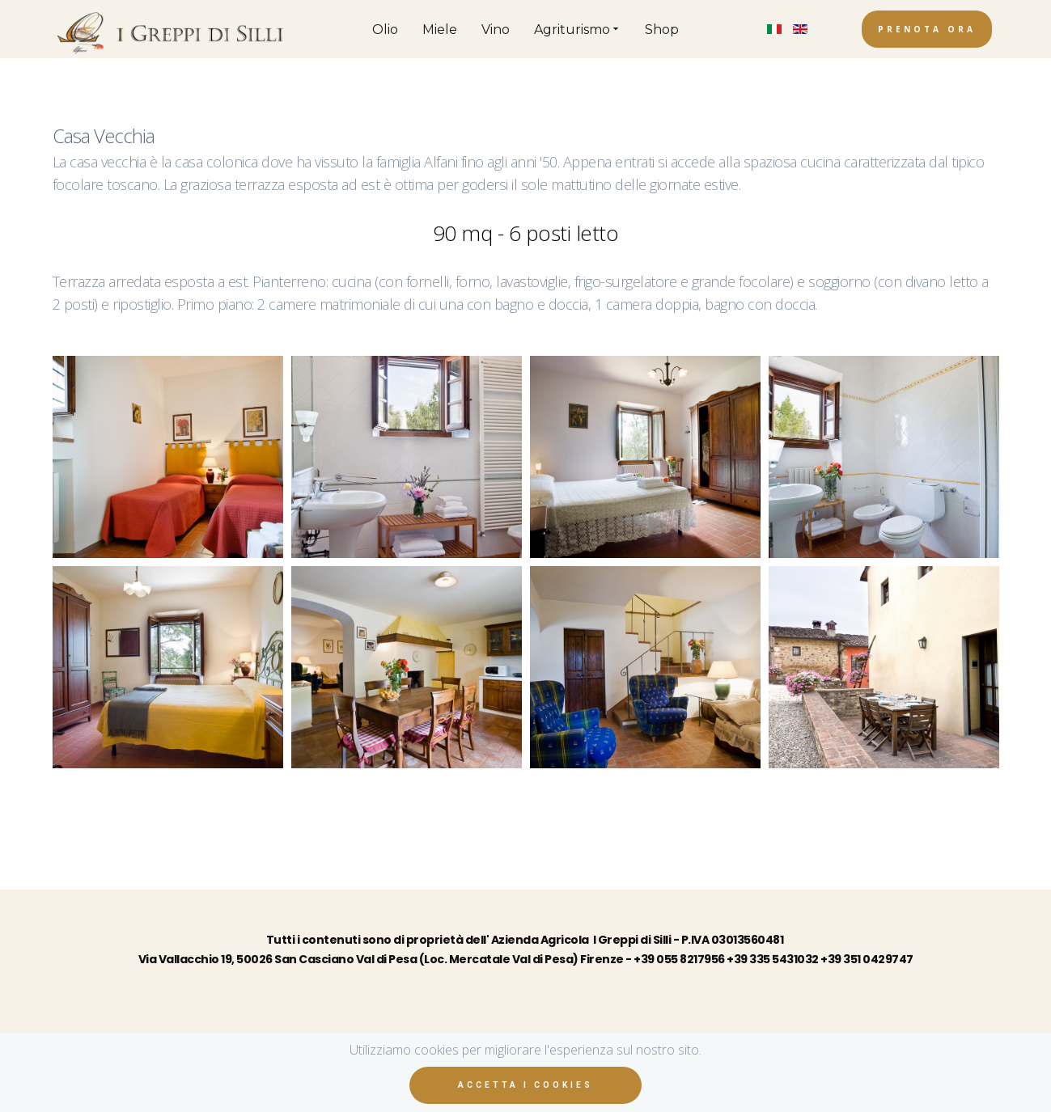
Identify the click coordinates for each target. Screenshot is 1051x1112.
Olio (385, 29)
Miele (439, 29)
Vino (495, 29)
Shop (662, 29)
